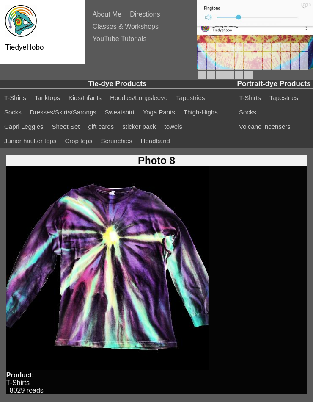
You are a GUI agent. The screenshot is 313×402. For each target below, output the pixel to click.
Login (306, 4)
